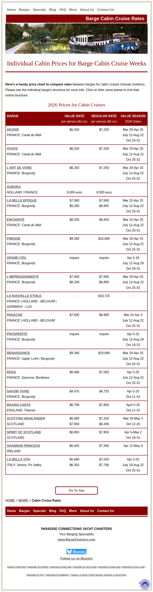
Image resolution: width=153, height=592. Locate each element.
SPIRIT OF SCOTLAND (24, 432)
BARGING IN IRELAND (61, 567)
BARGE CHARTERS (16, 567)
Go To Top (76, 490)
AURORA (14, 187)
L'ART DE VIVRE (19, 167)
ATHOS (12, 148)
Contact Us (105, 9)
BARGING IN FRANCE (38, 567)
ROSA (11, 372)
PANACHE (14, 315)
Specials (39, 9)
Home (11, 9)
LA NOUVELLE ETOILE (24, 296)
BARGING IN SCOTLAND (85, 567)
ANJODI (13, 129)
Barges (24, 9)
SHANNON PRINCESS (23, 445)
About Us (87, 9)
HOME (10, 500)
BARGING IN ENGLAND (109, 567)
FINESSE (13, 238)
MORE (23, 500)
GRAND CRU (16, 257)
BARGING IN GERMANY (57, 575)
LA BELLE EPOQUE (22, 200)
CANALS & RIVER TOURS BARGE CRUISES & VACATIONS (98, 575)
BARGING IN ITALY (36, 575)
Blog (52, 9)
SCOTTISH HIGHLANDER (26, 418)
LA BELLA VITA (18, 459)
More (73, 9)
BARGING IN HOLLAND (133, 567)
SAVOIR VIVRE (18, 391)
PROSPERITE (17, 334)
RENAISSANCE (18, 353)
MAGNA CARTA (18, 405)
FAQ (62, 9)
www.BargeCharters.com (76, 539)
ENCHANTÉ (16, 219)
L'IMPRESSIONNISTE (23, 276)
